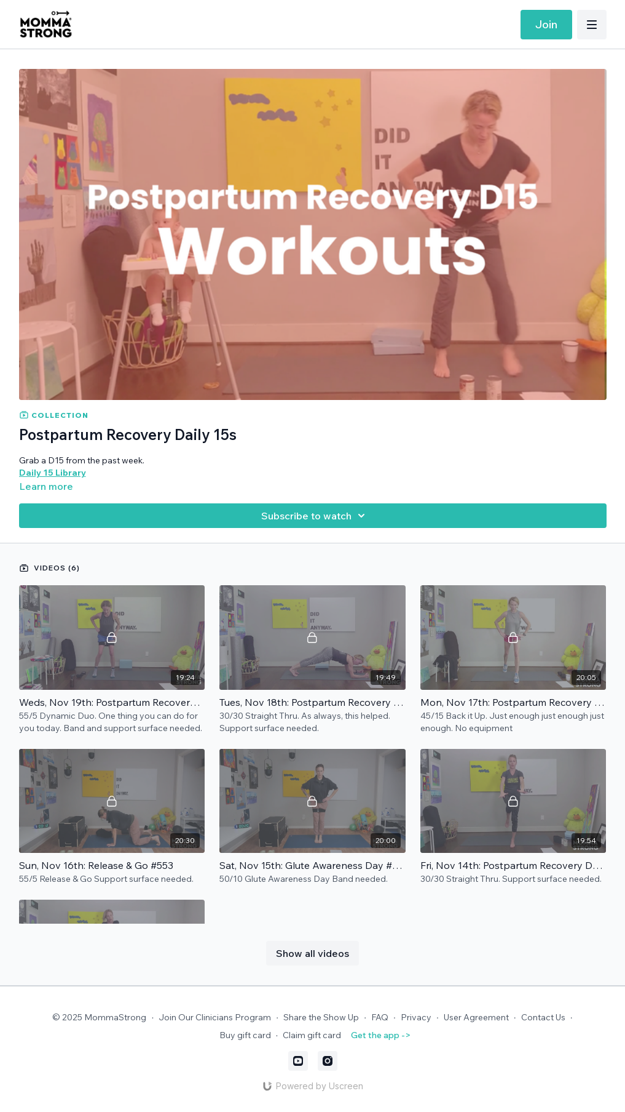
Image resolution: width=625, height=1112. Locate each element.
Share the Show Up (321, 1017)
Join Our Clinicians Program (215, 1017)
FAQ (379, 1017)
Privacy (416, 1017)
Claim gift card (312, 1035)
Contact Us (543, 1017)
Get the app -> (381, 1035)
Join (546, 24)
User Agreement (476, 1017)
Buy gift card (245, 1035)
